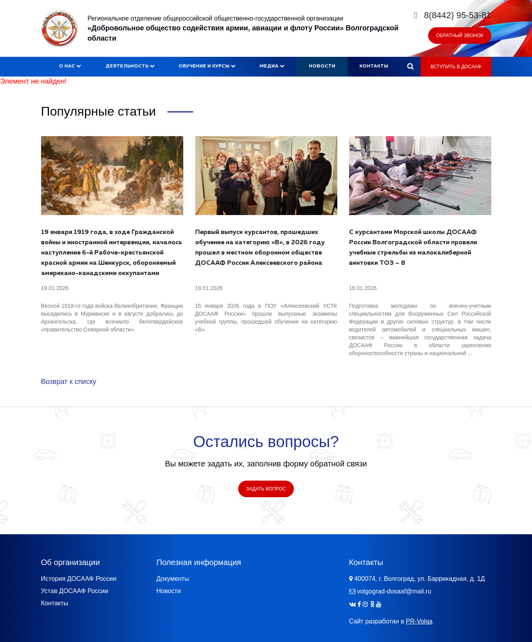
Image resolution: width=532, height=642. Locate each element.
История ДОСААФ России (79, 578)
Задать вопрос (266, 489)
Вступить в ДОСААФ (455, 66)
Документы (172, 578)
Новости (322, 66)
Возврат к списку (68, 382)
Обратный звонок (459, 35)
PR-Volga (419, 621)
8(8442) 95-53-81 (457, 15)
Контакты (373, 66)
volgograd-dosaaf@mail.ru (394, 591)
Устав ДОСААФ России (75, 591)
